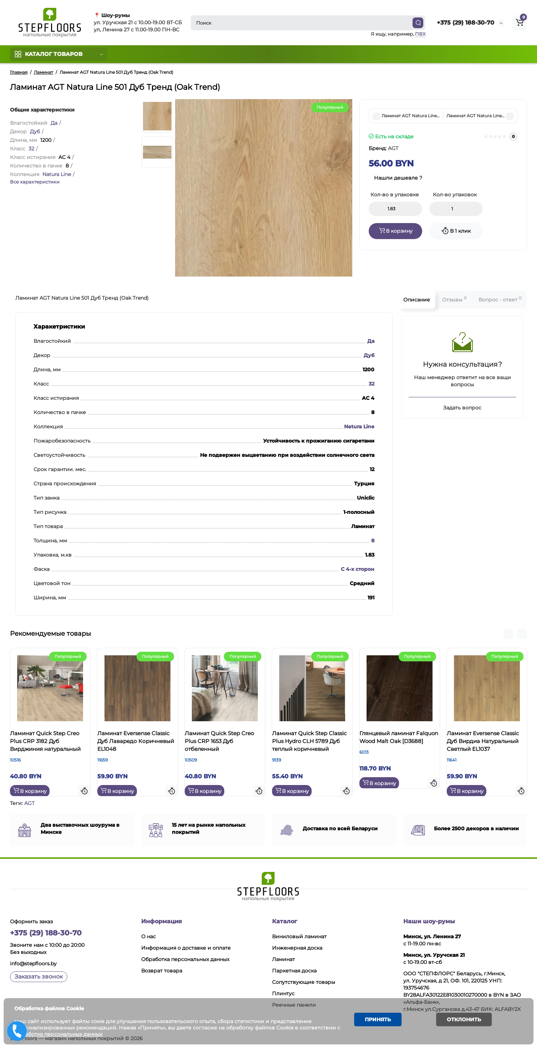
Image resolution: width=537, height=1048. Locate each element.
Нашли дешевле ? (398, 178)
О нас (148, 935)
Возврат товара (161, 969)
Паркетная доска (294, 969)
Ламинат (283, 958)
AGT (29, 802)
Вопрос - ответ (500, 299)
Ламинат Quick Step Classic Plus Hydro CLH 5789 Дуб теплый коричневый (309, 747)
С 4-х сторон (357, 569)
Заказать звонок (39, 975)
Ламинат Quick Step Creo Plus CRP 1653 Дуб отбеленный (223, 743)
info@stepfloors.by (33, 962)
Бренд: (383, 148)
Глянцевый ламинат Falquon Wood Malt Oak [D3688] (399, 743)
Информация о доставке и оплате (186, 947)
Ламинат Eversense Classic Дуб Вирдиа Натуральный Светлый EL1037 (485, 747)
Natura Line (56, 174)
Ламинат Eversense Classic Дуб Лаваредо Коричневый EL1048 (133, 743)
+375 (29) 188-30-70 (465, 22)
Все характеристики (35, 182)
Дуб (35, 131)
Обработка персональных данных (185, 958)
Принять (375, 1021)
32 (31, 148)
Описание (416, 299)
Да (54, 123)
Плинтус (283, 992)
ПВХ (420, 34)
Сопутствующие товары (303, 981)
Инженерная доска (297, 947)
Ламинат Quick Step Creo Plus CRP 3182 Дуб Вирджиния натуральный (48, 747)
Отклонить (458, 1021)
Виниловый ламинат (299, 935)
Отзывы (454, 299)
